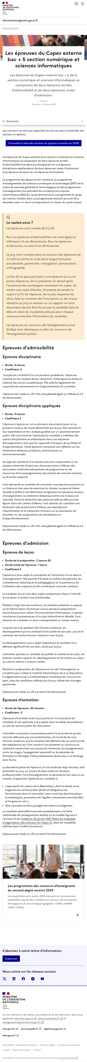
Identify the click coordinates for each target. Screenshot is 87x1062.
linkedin (14, 979)
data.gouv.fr (9, 1035)
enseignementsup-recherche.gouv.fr (22, 1022)
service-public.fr (29, 1029)
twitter (4, 979)
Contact (37, 1050)
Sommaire (12, 121)
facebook (23, 979)
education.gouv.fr (24, 1018)
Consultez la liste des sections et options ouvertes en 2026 (43, 143)
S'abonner (11, 958)
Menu (82, 4)
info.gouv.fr (9, 1029)
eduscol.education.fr (49, 1018)
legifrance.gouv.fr (53, 1029)
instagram (33, 979)
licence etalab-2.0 (67, 1058)
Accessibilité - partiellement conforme (20, 1045)
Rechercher (76, 4)
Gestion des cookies (21, 1050)
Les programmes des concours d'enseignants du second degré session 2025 (41, 888)
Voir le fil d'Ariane (11, 28)
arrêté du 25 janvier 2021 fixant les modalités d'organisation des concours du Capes (39, 820)
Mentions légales (47, 1045)
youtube (42, 979)
